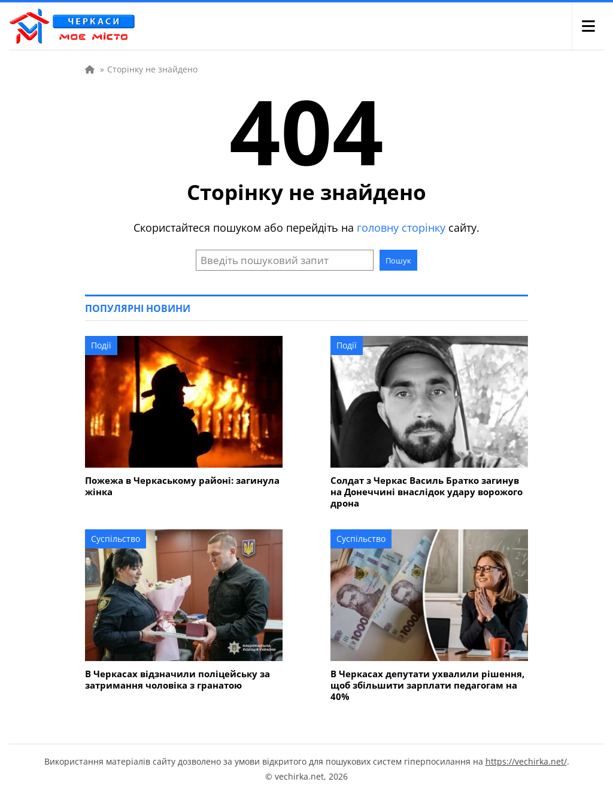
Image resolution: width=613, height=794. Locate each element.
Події (101, 345)
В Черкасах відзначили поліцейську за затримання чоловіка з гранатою (177, 679)
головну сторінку (401, 227)
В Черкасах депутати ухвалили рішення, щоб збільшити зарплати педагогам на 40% (427, 685)
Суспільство (115, 538)
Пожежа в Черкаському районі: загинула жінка (182, 486)
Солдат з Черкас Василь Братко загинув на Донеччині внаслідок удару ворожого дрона (426, 492)
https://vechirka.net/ (526, 761)
